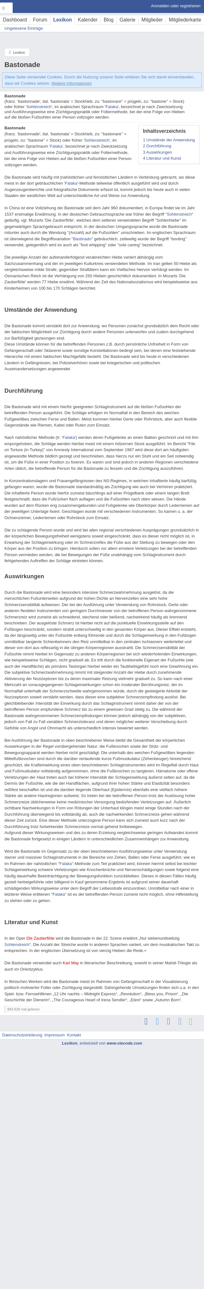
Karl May (71, 963)
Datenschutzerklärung (22, 1035)
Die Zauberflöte (40, 938)
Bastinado (82, 238)
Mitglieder (152, 19)
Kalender (87, 19)
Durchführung (157, 146)
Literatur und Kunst (162, 158)
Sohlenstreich (39, 106)
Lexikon (62, 19)
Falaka (112, 106)
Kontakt (74, 1035)
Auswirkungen (157, 152)
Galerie (127, 19)
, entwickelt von (102, 1043)
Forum (40, 19)
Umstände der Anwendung (169, 140)
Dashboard (15, 19)
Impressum (54, 1035)
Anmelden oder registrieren (176, 5)
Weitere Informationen (71, 83)
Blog (109, 19)
